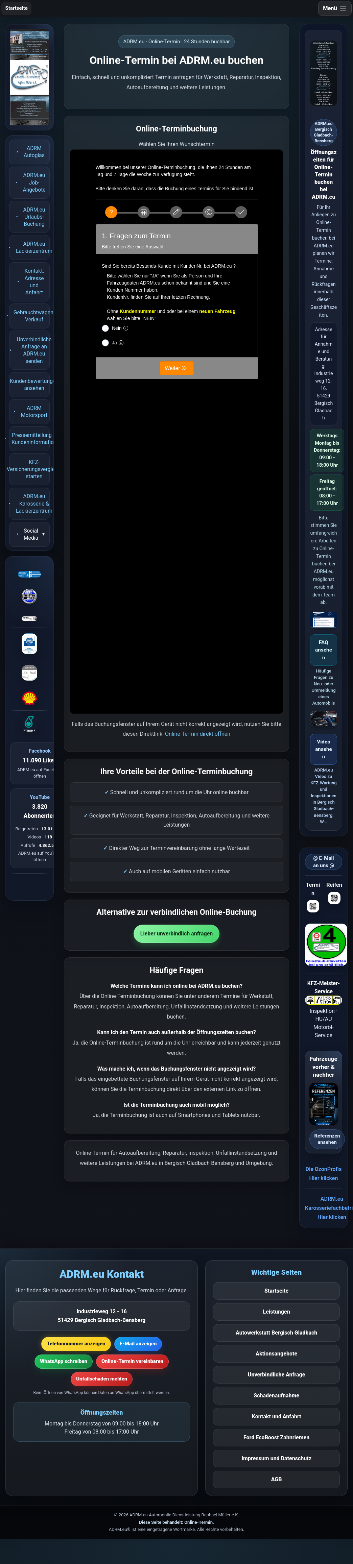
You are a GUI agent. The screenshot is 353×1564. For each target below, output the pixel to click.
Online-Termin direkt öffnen (197, 734)
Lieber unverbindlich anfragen (176, 933)
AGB (276, 1479)
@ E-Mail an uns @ (323, 862)
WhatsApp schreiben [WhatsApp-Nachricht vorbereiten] (63, 1361)
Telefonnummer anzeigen (76, 1344)
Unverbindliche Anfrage (276, 1374)
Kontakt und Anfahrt (276, 1416)
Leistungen (276, 1312)
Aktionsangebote (276, 1353)
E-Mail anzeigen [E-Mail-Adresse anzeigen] (138, 1344)
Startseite (16, 8)
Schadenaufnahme (276, 1395)
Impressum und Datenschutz (276, 1458)
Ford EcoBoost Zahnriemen (276, 1437)
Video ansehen (323, 749)
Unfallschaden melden (101, 1379)
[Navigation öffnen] (335, 8)
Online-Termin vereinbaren (132, 1361)
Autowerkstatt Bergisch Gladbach (276, 1332)
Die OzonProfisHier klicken (324, 1173)
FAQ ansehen (323, 650)
